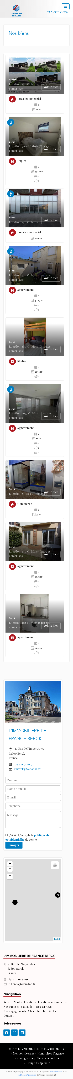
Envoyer (14, 845)
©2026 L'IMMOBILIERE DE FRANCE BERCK (36, 1049)
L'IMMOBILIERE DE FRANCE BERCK (29, 956)
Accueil (16, 10)
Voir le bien (51, 87)
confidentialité (56, 1071)
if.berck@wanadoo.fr (27, 769)
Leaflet (57, 939)
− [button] (10, 869)
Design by (38, 1063)
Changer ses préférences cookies (38, 1058)
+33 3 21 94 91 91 (23, 764)
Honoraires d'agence (51, 1053)
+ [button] (10, 863)
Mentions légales (23, 1053)
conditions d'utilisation (26, 1075)
